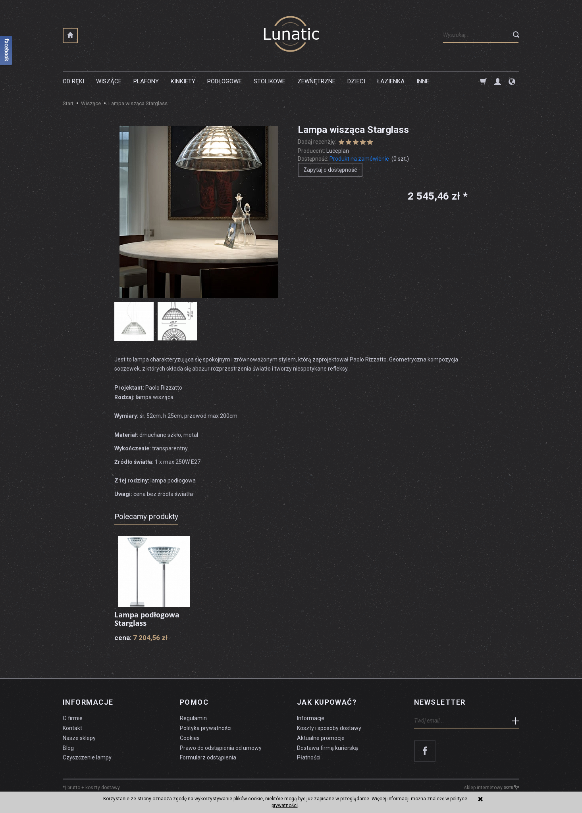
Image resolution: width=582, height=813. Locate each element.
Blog (68, 748)
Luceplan (337, 151)
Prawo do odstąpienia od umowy (221, 748)
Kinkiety (183, 81)
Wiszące (108, 81)
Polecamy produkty (146, 516)
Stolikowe (269, 81)
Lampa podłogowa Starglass (146, 619)
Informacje (88, 702)
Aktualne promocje (321, 738)
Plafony (146, 81)
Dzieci (356, 81)
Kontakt (72, 728)
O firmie (73, 718)
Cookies (190, 738)
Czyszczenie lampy (87, 757)
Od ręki (73, 81)
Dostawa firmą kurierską (327, 748)
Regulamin (193, 718)
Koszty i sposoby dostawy (329, 728)
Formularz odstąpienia (208, 757)
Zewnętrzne (316, 81)
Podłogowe (224, 81)
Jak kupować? (327, 702)
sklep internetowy (491, 787)
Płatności (308, 757)
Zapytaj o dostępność (330, 170)
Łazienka (391, 81)
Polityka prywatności (205, 728)
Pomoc (194, 702)
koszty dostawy (102, 787)
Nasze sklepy (79, 738)
